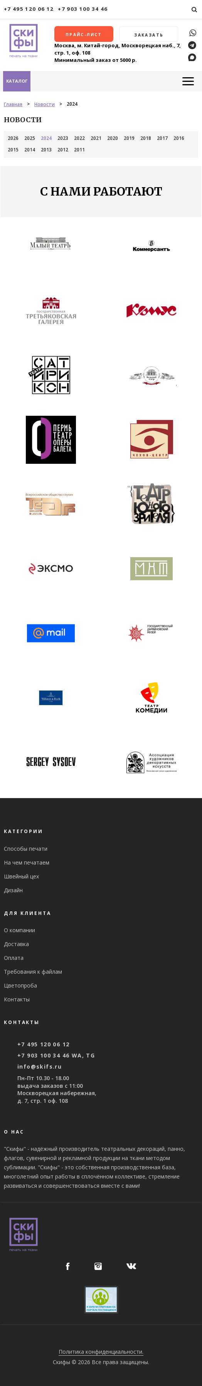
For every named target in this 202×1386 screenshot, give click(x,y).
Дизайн (13, 890)
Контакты (17, 999)
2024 (46, 138)
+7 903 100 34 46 (83, 8)
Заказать (148, 35)
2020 (112, 138)
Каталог (16, 81)
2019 (129, 138)
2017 (162, 138)
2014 (29, 149)
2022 (79, 138)
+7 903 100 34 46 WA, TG (56, 1055)
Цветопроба (20, 985)
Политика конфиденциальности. (101, 1351)
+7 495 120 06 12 (29, 8)
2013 (46, 149)
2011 (79, 149)
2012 (62, 149)
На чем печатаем (26, 862)
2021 (96, 138)
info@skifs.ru (39, 1066)
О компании (19, 930)
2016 (178, 138)
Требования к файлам (33, 971)
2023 (62, 138)
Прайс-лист (84, 34)
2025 (29, 138)
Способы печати (25, 848)
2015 (13, 149)
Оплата (14, 957)
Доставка (16, 944)
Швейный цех (21, 876)
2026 (13, 138)
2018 (145, 138)
